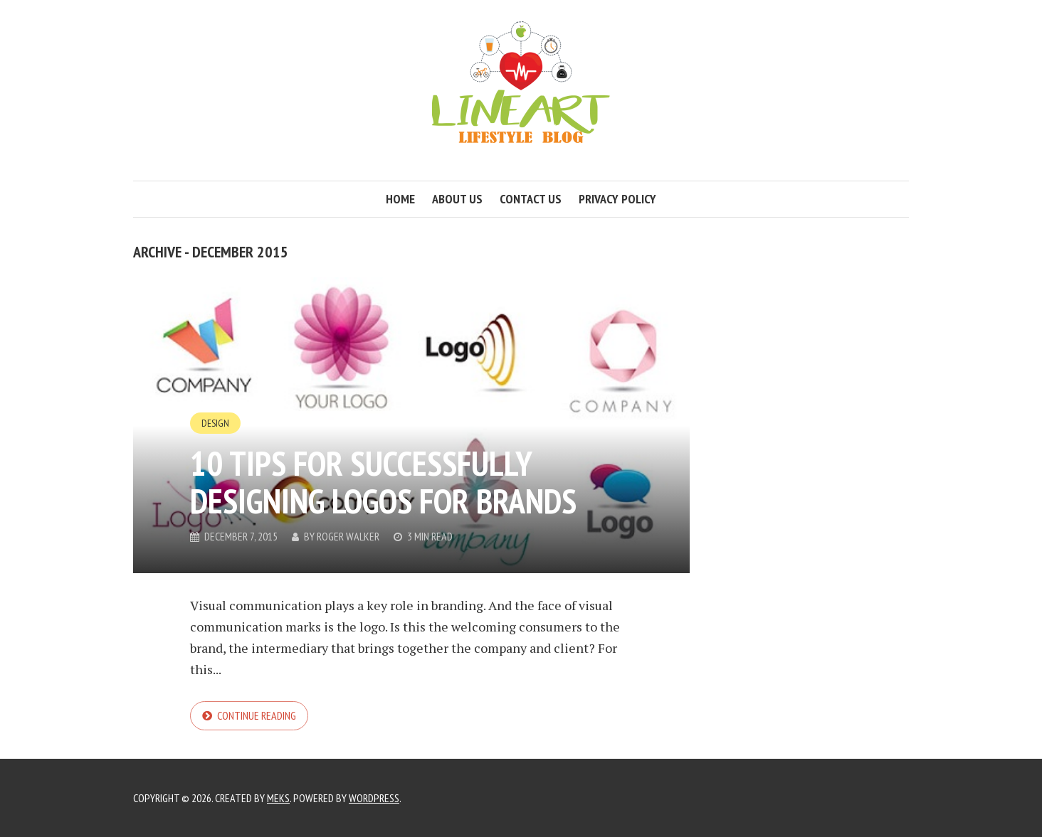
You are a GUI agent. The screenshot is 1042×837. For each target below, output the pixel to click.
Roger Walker (348, 536)
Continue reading (256, 715)
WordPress (374, 798)
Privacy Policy (617, 199)
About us (457, 199)
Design (215, 423)
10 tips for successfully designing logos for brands (383, 482)
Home (400, 199)
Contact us (531, 199)
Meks (278, 798)
